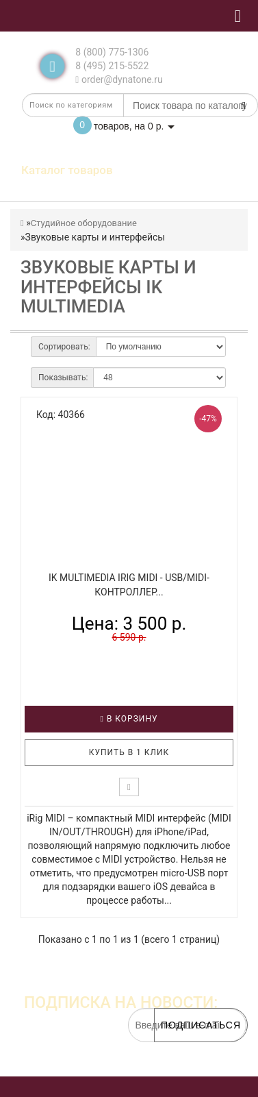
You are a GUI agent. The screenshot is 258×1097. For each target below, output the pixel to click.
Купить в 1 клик (129, 752)
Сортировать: (64, 347)
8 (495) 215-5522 (112, 65)
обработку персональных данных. (182, 1063)
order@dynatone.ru (118, 79)
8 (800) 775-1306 (112, 52)
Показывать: (63, 377)
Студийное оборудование (84, 223)
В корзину (129, 719)
